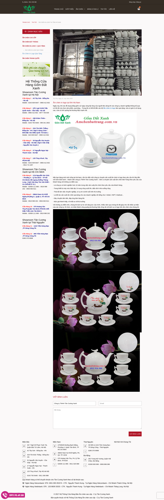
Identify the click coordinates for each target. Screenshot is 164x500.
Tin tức (104, 9)
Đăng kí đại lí (93, 9)
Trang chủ (58, 9)
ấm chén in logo (109, 108)
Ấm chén (80, 9)
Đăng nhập (132, 2)
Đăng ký (138, 2)
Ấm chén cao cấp (29, 37)
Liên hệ (112, 9)
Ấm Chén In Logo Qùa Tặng (34, 50)
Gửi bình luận (135, 434)
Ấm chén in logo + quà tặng (33, 46)
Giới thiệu (69, 9)
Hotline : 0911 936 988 (29, 2)
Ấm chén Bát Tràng (30, 42)
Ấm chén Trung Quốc (31, 58)
